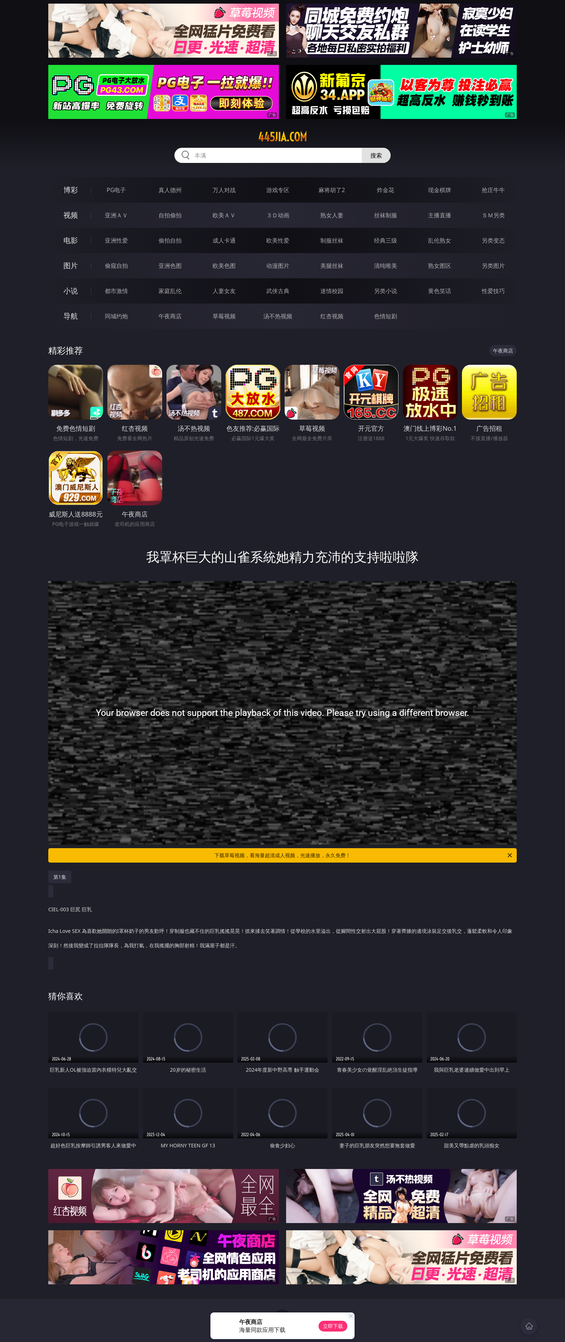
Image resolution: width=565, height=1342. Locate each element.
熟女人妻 (331, 215)
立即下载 (333, 1326)
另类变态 (493, 240)
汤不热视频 (277, 316)
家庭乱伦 (170, 291)
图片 (70, 265)
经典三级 (385, 240)
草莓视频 (224, 316)
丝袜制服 (385, 215)
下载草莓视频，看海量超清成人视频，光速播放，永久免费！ (363, 855)
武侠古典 (277, 291)
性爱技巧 (493, 291)
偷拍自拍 (170, 240)
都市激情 (116, 291)
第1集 (59, 876)
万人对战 (224, 190)
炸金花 (385, 190)
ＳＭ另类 (493, 215)
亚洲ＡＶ (116, 215)
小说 (70, 291)
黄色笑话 (439, 291)
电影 (70, 240)
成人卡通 (224, 240)
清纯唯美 (385, 266)
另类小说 (385, 291)
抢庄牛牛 (493, 190)
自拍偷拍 (170, 215)
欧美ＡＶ (224, 215)
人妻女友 (224, 291)
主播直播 (439, 215)
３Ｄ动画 (277, 215)
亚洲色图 (170, 266)
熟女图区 (439, 266)
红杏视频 (331, 316)
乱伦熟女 (439, 240)
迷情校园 (331, 291)
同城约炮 (116, 316)
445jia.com (282, 137)
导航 (70, 316)
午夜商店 (170, 316)
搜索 (376, 155)
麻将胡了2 (332, 190)
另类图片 (493, 266)
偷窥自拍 (116, 266)
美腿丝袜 (331, 266)
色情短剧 (385, 316)
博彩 (70, 190)
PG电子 (116, 190)
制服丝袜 (331, 240)
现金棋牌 (439, 190)
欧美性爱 (277, 240)
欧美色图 (224, 266)
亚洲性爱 (116, 240)
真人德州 (170, 190)
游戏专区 (277, 190)
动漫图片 (277, 266)
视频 (70, 215)
